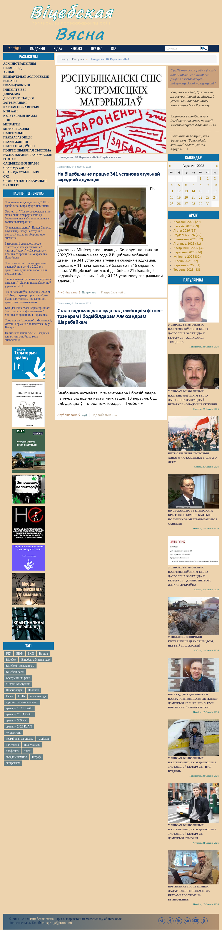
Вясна (79, 33)
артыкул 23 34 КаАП (19, 714)
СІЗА (21, 696)
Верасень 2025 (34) (188, 252)
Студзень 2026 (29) (187, 235)
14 (193, 191)
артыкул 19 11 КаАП (19, 708)
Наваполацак (14, 690)
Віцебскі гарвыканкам (20, 665)
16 (207, 191)
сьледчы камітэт (16, 757)
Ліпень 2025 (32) (186, 261)
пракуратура (32, 744)
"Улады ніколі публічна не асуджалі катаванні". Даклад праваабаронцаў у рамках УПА (28, 283)
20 (186, 197)
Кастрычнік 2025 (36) (189, 248)
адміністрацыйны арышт (22, 702)
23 (207, 197)
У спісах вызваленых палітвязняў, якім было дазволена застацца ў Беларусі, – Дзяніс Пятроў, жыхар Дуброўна (189, 576)
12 (179, 191)
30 (207, 204)
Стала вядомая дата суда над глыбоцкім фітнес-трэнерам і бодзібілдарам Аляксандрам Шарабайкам (110, 316)
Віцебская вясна (41, 919)
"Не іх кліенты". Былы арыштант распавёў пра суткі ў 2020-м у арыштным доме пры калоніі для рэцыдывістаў (26, 268)
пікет (27, 750)
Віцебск (11, 659)
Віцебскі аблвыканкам (35, 659)
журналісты (13, 732)
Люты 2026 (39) (185, 230)
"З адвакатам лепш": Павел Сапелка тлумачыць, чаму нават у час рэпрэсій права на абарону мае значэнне (28, 233)
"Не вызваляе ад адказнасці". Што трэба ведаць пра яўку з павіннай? (27, 204)
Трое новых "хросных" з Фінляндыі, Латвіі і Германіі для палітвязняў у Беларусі (28, 324)
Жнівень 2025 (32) (187, 256)
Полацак (33, 690)
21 (193, 197)
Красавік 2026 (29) (187, 222)
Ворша (43, 653)
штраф (36, 757)
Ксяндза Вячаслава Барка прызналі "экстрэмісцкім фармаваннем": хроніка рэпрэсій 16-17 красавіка (27, 311)
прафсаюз (12, 750)
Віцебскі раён (14, 671)
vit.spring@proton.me (57, 923)
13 (186, 191)
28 (193, 204)
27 (186, 204)
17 (215, 191)
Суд (84, 415)
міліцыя (43, 738)
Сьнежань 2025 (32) (188, 239)
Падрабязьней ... (114, 292)
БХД (31, 653)
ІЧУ (8, 653)
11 (171, 191)
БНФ (19, 653)
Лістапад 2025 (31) (187, 243)
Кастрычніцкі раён (18, 678)
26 (179, 204)
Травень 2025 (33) (187, 270)
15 (200, 191)
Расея (9, 696)
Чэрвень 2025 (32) (187, 265)
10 (215, 185)
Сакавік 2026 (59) (186, 226)
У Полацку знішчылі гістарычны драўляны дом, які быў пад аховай (191, 641)
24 (215, 197)
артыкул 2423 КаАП (19, 726)
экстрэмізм (13, 763)
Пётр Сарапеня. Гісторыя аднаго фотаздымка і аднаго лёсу (192, 458)
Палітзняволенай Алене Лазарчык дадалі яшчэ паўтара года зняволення (27, 336)
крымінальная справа (19, 738)
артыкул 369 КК (16, 720)
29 (200, 204)
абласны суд (38, 696)
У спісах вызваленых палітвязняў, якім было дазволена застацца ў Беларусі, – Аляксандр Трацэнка (188, 333)
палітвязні (12, 744)
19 (179, 197)
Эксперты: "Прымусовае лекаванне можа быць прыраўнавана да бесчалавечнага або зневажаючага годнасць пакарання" (27, 217)
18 (172, 197)
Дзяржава (89, 292)
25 (172, 204)
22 (200, 197)
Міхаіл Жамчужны (18, 684)
